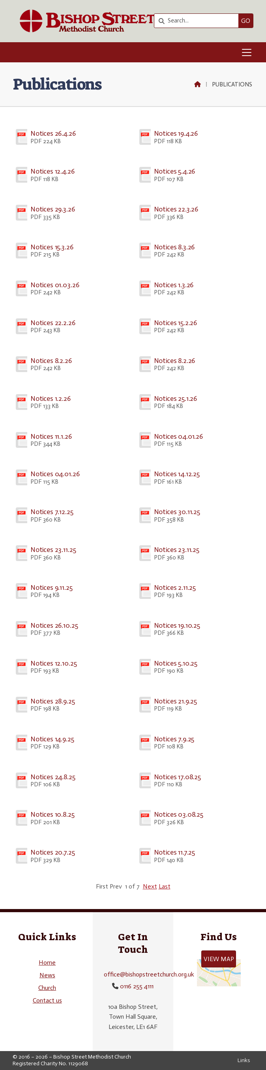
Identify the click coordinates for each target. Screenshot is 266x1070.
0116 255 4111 (137, 986)
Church (47, 987)
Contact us (47, 1000)
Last (164, 886)
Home (47, 962)
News (47, 975)
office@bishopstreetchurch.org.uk (149, 974)
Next (150, 886)
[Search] (198, 21)
